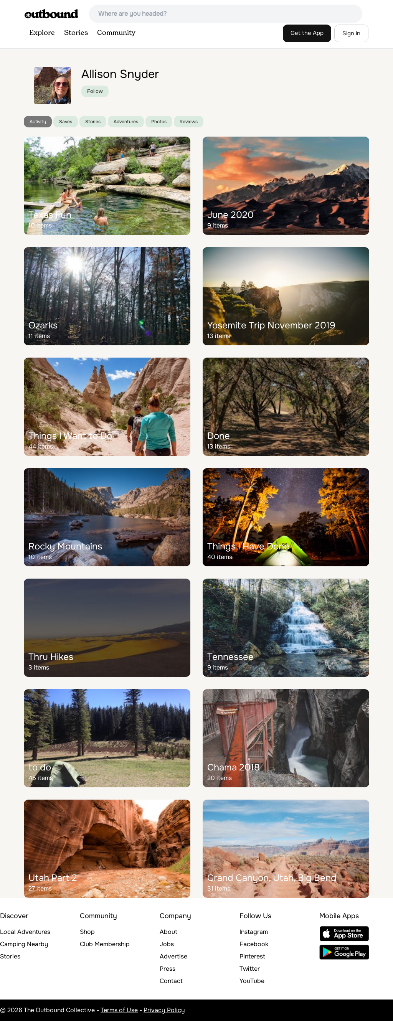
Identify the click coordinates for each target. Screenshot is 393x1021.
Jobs (167, 944)
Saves (65, 122)
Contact (171, 981)
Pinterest (252, 956)
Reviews (189, 122)
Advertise (173, 956)
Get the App (307, 33)
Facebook (253, 944)
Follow (95, 91)
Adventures (126, 122)
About (168, 932)
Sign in (351, 33)
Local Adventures (25, 932)
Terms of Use (119, 1010)
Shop (87, 932)
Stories (76, 33)
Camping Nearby (24, 944)
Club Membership (105, 944)
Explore (42, 33)
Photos (159, 122)
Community (116, 33)
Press (167, 969)
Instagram (253, 932)
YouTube (251, 981)
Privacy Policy (164, 1010)
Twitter (249, 969)
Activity (38, 122)
